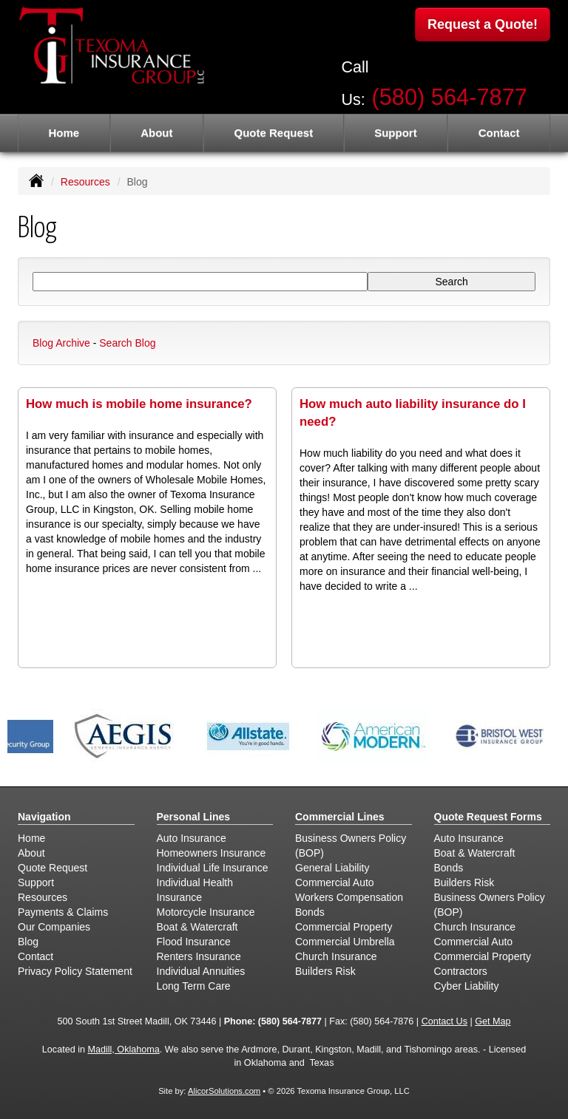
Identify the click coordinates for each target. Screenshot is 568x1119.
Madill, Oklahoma (123, 1049)
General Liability (332, 868)
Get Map (492, 1021)
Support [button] (395, 132)
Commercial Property (343, 927)
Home (63, 132)
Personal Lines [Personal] (194, 817)
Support (36, 882)
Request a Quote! (482, 24)
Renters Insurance (199, 956)
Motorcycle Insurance (206, 912)
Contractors (460, 971)
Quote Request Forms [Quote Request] (488, 817)
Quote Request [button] (273, 132)
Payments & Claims (63, 912)
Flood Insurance (194, 942)
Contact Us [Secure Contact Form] (444, 1021)
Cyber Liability (466, 986)
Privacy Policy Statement (75, 971)
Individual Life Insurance (212, 868)
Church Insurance (336, 956)
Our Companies (54, 927)
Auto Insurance (191, 838)
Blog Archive (61, 343)
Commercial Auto (334, 882)
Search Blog (127, 343)
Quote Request (52, 868)
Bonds (310, 912)
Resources (85, 182)
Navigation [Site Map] (44, 817)
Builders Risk (325, 971)
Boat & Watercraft (197, 927)
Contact (499, 132)
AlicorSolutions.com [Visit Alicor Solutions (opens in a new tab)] (224, 1090)
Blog (28, 942)
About (156, 132)
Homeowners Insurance (211, 853)
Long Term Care (194, 986)
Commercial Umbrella (345, 942)
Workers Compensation (349, 897)
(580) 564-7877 (449, 97)
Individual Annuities (201, 971)
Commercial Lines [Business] (340, 817)
